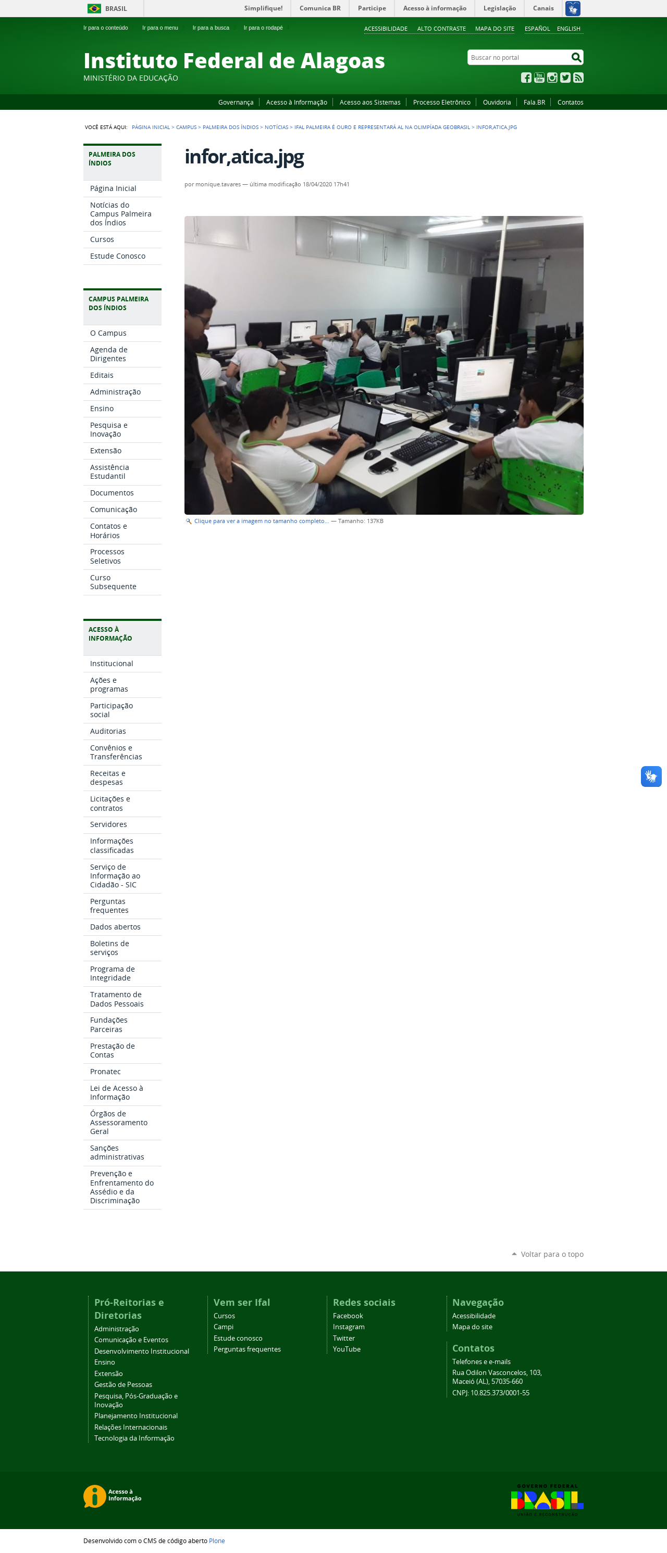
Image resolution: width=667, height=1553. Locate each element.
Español (537, 28)
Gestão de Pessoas (123, 1384)
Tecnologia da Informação (134, 1438)
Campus (186, 127)
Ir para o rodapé (268, 27)
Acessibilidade (385, 28)
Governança (236, 102)
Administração (116, 1329)
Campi (223, 1326)
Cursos (224, 1316)
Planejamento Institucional (136, 1415)
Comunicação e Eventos (131, 1339)
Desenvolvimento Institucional (141, 1351)
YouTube (539, 77)
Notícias (276, 127)
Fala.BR (534, 102)
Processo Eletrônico (442, 102)
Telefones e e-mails (481, 1361)
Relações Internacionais (130, 1427)
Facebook (526, 77)
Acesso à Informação (296, 102)
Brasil (116, 8)
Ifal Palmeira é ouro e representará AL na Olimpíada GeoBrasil (382, 127)
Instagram (552, 77)
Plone (217, 1540)
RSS (578, 77)
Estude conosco (238, 1338)
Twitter (565, 77)
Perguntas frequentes (247, 1349)
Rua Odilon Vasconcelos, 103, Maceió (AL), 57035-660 (497, 1377)
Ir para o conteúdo (110, 27)
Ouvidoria (497, 102)
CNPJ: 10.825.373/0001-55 (490, 1393)
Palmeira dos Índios (230, 127)
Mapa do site (494, 28)
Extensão (108, 1373)
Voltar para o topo (552, 1254)
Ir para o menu (164, 27)
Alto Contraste (441, 28)
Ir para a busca (215, 27)
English (568, 28)
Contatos (571, 102)
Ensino (104, 1362)
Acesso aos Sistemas (370, 102)
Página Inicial (151, 127)
